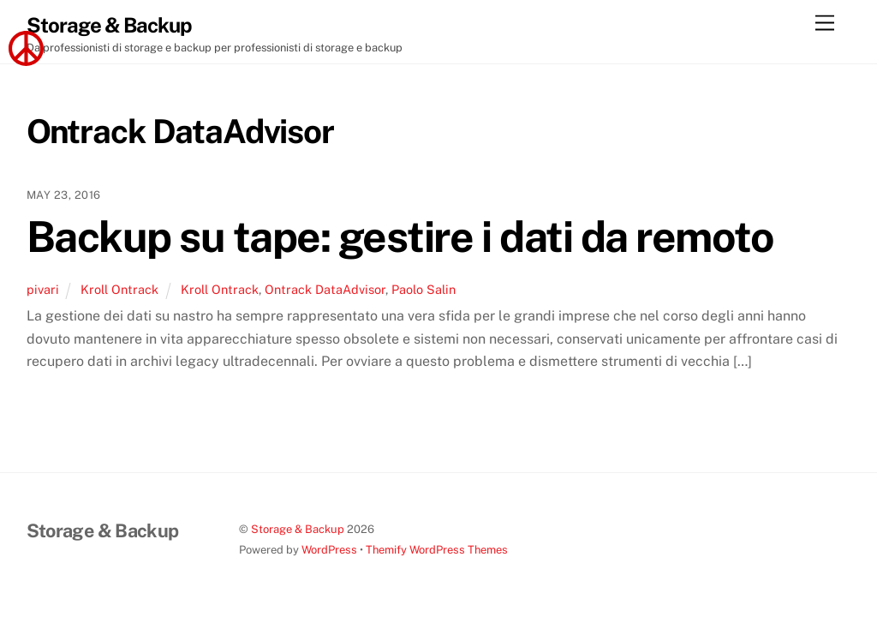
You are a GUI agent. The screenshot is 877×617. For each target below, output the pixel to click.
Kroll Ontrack (119, 289)
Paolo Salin (423, 289)
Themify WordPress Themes (437, 549)
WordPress (329, 549)
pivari (43, 289)
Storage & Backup (297, 529)
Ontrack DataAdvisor (325, 289)
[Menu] (825, 23)
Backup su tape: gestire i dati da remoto (400, 236)
